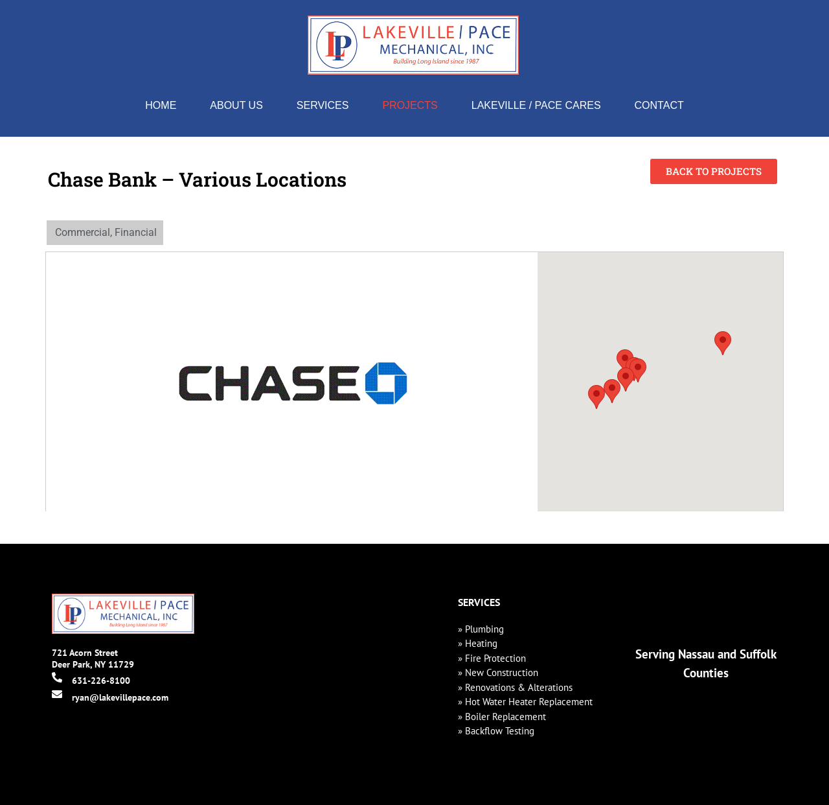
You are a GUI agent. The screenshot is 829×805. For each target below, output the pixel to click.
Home (160, 105)
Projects (409, 105)
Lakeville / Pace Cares (536, 105)
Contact (659, 105)
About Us (236, 105)
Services (323, 105)
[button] (596, 397)
